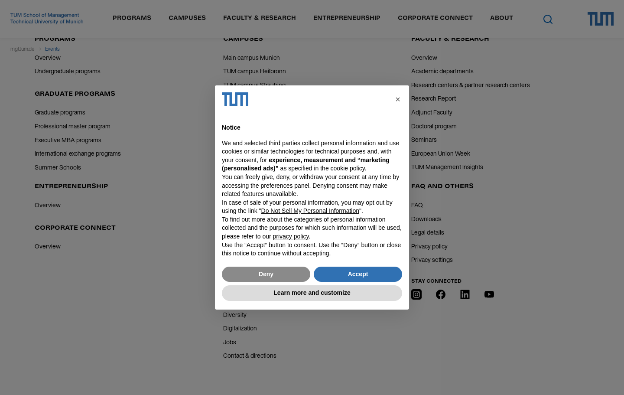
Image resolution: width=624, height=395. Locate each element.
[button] (398, 99)
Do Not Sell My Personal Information (310, 210)
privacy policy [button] (291, 236)
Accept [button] (358, 274)
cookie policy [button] (348, 168)
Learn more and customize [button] (311, 292)
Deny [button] (266, 274)
